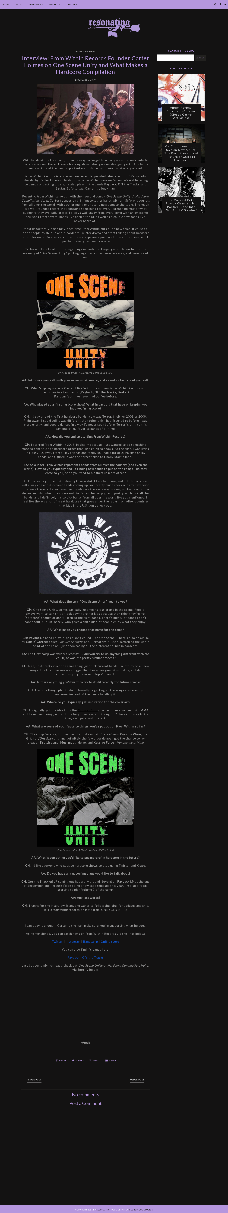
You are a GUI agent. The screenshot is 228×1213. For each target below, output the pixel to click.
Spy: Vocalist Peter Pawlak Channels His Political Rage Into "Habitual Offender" (181, 209)
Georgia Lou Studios (141, 1208)
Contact (72, 4)
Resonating (103, 1208)
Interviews (36, 4)
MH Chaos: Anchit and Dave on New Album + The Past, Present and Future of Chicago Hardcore (181, 155)
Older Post (135, 1078)
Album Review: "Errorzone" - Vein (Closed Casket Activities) (181, 114)
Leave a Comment (85, 80)
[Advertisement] (85, 1158)
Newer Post (36, 1078)
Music (19, 4)
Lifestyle (54, 4)
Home (6, 4)
